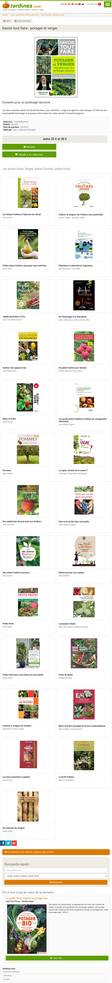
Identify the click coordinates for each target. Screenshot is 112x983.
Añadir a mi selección (81, 147)
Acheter (28, 146)
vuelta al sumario (23, 21)
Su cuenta (6, 972)
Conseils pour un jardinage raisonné (26, 102)
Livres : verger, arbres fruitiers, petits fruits (25, 15)
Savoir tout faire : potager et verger (52, 15)
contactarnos (7, 968)
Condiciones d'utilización (11, 964)
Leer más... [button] (57, 951)
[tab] (36, 161)
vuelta (6, 21)
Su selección (94, 4)
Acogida (5, 15)
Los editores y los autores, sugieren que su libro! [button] (29, 845)
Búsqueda (56, 875)
